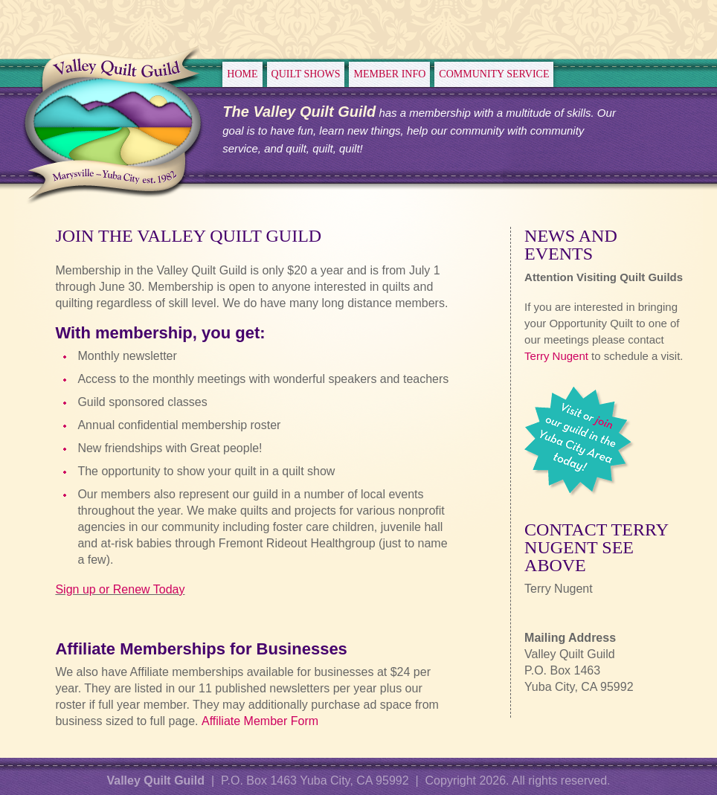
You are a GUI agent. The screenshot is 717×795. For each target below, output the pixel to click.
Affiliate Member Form (260, 721)
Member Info (389, 74)
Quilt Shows (306, 74)
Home (242, 74)
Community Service (494, 74)
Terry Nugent (556, 356)
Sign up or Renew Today (119, 589)
